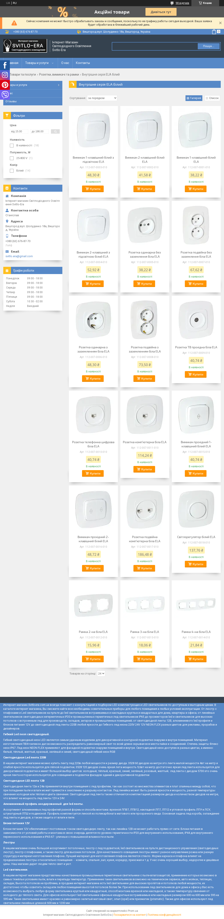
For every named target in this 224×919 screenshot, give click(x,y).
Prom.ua (133, 910)
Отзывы (11, 101)
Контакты (83, 63)
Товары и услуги (37, 63)
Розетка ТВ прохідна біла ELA (196, 347)
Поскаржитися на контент (130, 914)
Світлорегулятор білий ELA (196, 537)
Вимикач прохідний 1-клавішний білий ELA (196, 444)
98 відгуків (182, 3)
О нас (65, 63)
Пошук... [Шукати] (208, 46)
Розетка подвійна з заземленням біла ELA (145, 349)
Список (214, 98)
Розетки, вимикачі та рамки (59, 74)
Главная (12, 63)
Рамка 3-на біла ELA (144, 632)
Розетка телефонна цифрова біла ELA (93, 444)
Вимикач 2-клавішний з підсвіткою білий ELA (93, 254)
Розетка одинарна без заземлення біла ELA (145, 254)
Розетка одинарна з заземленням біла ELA (93, 349)
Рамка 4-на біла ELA (196, 632)
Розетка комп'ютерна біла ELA (144, 442)
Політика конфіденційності (164, 914)
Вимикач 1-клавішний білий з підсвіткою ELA (93, 159)
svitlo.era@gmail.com (19, 256)
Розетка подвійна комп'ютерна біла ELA (144, 539)
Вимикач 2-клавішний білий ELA (144, 159)
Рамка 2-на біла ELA (93, 632)
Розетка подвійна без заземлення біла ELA (196, 254)
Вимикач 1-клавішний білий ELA (196, 159)
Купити (95, 189)
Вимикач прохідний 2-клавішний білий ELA (93, 539)
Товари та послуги (22, 74)
